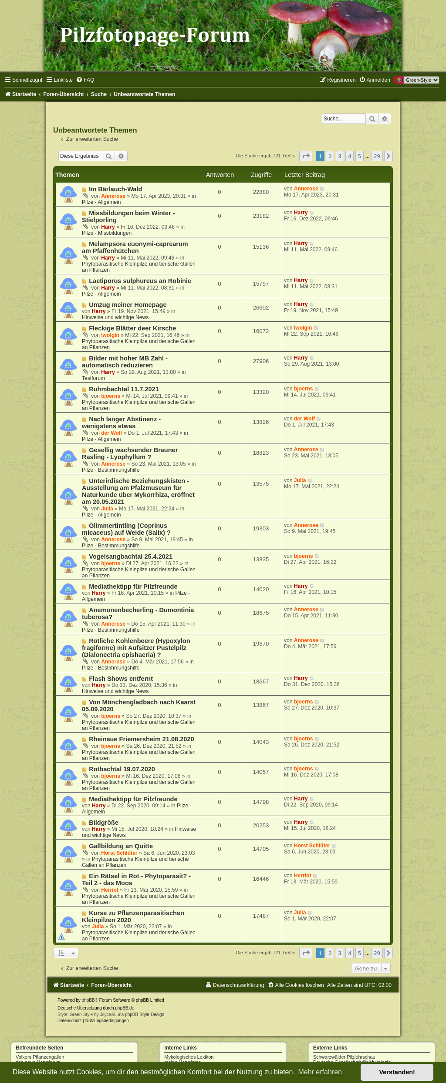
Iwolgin (110, 335)
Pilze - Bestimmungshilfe (110, 470)
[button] (305, 156)
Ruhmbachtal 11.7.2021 (124, 389)
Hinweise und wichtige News (115, 317)
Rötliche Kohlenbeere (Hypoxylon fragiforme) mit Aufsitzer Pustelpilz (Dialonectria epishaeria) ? (136, 647)
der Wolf (111, 433)
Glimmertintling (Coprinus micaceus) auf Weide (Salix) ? (126, 529)
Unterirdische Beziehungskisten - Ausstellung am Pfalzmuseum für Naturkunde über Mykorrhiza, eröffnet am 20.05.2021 (138, 491)
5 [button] (359, 156)
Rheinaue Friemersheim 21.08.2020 (141, 739)
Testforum (93, 378)
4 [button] (349, 156)
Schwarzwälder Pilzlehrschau (344, 1057)
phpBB (88, 1000)
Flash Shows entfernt (121, 678)
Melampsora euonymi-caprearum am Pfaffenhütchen (135, 247)
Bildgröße (103, 822)
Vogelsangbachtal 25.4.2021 (130, 556)
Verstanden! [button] (397, 1072)
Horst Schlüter (119, 853)
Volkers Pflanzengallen (40, 1057)
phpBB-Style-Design (144, 1014)
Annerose (113, 196)
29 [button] (377, 156)
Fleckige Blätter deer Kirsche (132, 328)
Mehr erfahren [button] (320, 1072)
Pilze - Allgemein (101, 202)
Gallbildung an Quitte (121, 846)
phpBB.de (124, 1008)
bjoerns (110, 396)
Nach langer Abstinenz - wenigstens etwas (121, 423)
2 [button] (329, 156)
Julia (107, 509)
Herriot (109, 890)
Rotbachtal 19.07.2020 (122, 769)
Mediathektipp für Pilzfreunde (133, 586)
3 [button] (339, 156)
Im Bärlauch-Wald (115, 189)
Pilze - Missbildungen (107, 233)
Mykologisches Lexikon (188, 1057)
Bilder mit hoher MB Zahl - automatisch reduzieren (125, 362)
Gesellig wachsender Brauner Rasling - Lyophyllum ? (130, 453)
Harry (108, 227)
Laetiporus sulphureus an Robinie (140, 280)
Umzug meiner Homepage (127, 304)
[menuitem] (85, 80)
